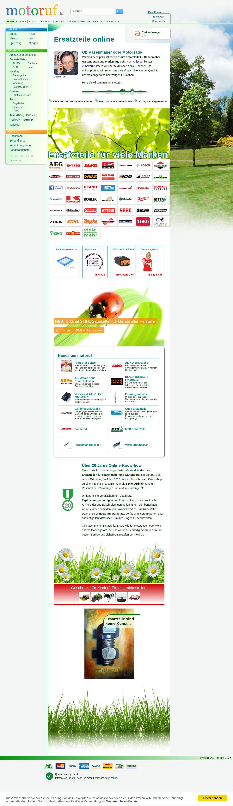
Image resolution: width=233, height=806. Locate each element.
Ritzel (16, 111)
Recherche (16, 135)
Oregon (33, 43)
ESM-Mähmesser (22, 95)
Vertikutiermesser (136, 444)
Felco (32, 33)
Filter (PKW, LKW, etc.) (23, 115)
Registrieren (159, 21)
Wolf (31, 38)
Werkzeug (18, 83)
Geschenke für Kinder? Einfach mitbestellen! (109, 588)
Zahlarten (71, 21)
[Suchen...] (93, 11)
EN (16, 156)
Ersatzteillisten (18, 59)
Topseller (14, 124)
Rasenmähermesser (88, 444)
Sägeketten (19, 103)
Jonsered (81, 429)
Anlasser (138, 61)
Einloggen (158, 16)
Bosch (31, 67)
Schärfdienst (17, 140)
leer (144, 36)
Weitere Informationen (121, 802)
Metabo (14, 38)
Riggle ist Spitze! (86, 362)
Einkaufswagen (152, 32)
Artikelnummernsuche (22, 54)
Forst (12, 99)
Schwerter (18, 107)
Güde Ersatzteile (135, 408)
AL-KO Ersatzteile (136, 362)
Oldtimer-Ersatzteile (21, 120)
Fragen (128, 518)
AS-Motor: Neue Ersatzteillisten (85, 379)
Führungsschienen (137, 394)
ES (27, 156)
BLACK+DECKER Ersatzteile (136, 378)
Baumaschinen (20, 87)
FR (22, 156)
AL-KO (16, 63)
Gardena (32, 63)
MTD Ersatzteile (135, 429)
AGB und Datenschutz (92, 21)
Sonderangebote (19, 149)
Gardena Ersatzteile (87, 408)
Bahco (13, 33)
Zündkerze (88, 66)
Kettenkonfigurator (20, 145)
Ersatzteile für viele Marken (108, 155)
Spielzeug (15, 43)
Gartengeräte (20, 75)
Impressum (113, 21)
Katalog (14, 71)
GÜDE (16, 67)
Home (10, 21)
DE (10, 156)
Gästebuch (46, 21)
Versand (59, 21)
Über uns (21, 21)
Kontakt (33, 21)
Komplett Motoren (22, 79)
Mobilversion (15, 160)
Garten (13, 91)
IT (32, 156)
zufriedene (76, 101)
